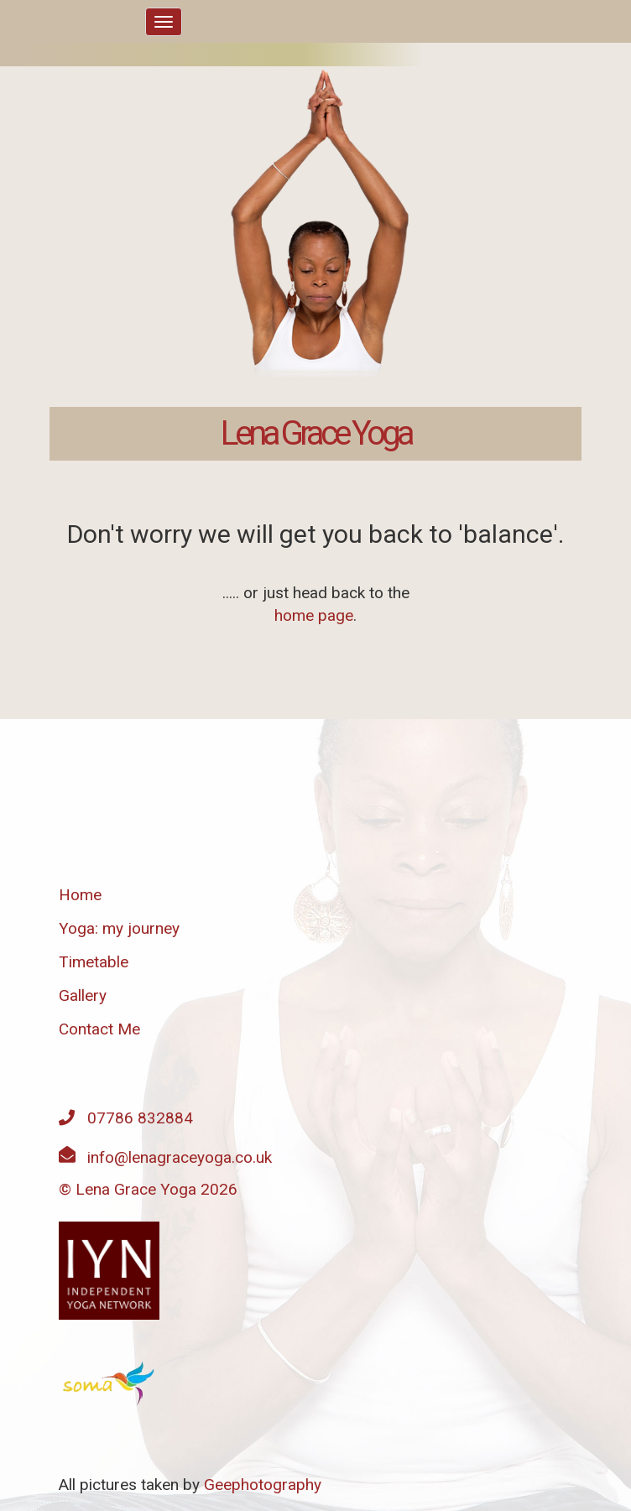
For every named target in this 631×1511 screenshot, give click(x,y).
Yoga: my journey (119, 928)
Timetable (93, 962)
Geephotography (262, 1484)
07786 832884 (140, 1118)
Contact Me (99, 1029)
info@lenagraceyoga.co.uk (179, 1157)
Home (80, 894)
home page (313, 615)
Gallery (83, 995)
